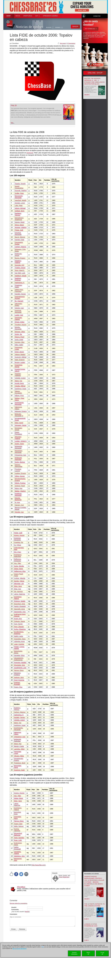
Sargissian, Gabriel (18, 318)
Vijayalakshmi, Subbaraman (19, 659)
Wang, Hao (18, 488)
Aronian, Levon (20, 203)
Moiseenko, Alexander (19, 447)
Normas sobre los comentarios (18, 903)
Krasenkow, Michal (19, 366)
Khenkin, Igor (19, 512)
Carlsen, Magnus (20, 247)
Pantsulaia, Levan (17, 752)
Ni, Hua (17, 502)
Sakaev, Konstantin (18, 392)
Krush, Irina (18, 618)
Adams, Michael (20, 208)
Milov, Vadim (19, 345)
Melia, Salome (19, 826)
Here (42, 947)
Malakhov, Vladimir (18, 261)
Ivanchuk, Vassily (20, 200)
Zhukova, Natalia (19, 601)
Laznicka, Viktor (19, 749)
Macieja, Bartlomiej (18, 499)
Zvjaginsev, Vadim (18, 286)
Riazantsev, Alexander (19, 451)
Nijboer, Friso (19, 395)
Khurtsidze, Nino (19, 665)
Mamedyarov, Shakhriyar (19, 218)
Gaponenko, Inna (20, 612)
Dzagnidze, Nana (20, 639)
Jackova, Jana (19, 677)
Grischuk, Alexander (18, 233)
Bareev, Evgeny (20, 258)
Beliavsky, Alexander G (19, 415)
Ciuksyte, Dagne (19, 621)
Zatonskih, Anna (19, 609)
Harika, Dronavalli (17, 848)
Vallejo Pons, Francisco (19, 290)
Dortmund (29, 153)
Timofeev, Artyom (20, 325)
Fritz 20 (14, 105)
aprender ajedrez (50, 16)
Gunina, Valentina (17, 830)
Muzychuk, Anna (19, 604)
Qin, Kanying (18, 591)
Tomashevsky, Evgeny (18, 759)
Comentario (13, 914)
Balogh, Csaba (19, 746)
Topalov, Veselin (20, 184)
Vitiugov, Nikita (19, 756)
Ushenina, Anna (19, 641)
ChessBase (21, 887)
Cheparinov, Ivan (20, 455)
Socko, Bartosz (20, 462)
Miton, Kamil (19, 423)
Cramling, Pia (18, 542)
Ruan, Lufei (18, 840)
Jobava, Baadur (20, 354)
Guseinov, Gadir (19, 770)
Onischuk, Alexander (18, 311)
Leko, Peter (19, 205)
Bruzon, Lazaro (20, 362)
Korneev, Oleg (19, 342)
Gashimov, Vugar (20, 389)
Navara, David (19, 222)
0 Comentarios (71, 43)
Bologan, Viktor (20, 332)
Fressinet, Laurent (18, 470)
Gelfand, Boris (19, 211)
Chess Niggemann (64, 877)
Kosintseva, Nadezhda (18, 555)
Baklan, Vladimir (20, 491)
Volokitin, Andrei (20, 378)
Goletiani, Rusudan (17, 683)
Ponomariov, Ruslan (19, 243)
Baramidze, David (18, 766)
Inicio (18, 16)
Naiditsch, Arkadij (20, 276)
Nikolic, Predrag (20, 483)
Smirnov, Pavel (20, 486)
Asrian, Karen (19, 444)
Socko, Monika (19, 566)
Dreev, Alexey (19, 352)
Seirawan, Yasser (20, 425)
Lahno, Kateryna (19, 594)
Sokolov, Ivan (19, 308)
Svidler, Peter (19, 193)
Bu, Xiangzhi (19, 301)
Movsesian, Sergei (18, 429)
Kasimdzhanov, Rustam (20, 297)
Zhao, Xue (17, 589)
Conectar (96, 16)
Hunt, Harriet (18, 624)
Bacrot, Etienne (20, 237)
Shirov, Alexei (19, 225)
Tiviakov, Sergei (20, 268)
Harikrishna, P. (19, 282)
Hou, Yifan (17, 563)
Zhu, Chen (17, 552)
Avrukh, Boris (19, 383)
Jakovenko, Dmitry (18, 304)
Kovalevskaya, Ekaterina (19, 632)
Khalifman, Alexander (18, 494)
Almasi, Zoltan (19, 322)
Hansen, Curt (19, 505)
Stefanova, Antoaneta (17, 560)
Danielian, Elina (19, 655)
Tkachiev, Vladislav (18, 374)
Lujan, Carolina (19, 644)
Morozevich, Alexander (19, 196)
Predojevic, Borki (19, 763)
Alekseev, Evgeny (21, 411)
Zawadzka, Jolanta (17, 852)
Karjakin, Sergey (20, 294)
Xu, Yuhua (17, 545)
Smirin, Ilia (18, 334)
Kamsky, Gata (19, 240)
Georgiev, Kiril (19, 265)
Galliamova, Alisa (20, 571)
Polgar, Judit (19, 230)
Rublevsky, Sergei (18, 254)
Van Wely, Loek (20, 273)
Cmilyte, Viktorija (19, 578)
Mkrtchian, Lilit (19, 583)
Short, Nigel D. (20, 270)
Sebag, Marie (18, 569)
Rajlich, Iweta (18, 636)
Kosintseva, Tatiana (18, 597)
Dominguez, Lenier (19, 348)
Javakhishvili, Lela (20, 668)
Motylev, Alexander (18, 328)
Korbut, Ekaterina (20, 629)
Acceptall (102, 953)
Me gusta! (63, 43)
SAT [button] (37, 16)
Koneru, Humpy (19, 535)
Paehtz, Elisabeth (20, 606)
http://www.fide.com (38, 865)
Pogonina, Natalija (20, 662)
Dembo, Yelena (19, 581)
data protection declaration (19, 948)
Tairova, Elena (19, 670)
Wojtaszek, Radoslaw (18, 458)
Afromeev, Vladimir (18, 437)
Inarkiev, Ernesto (20, 473)
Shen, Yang (18, 586)
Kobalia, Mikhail (20, 386)
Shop (9, 16)
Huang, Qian (18, 687)
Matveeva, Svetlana (17, 674)
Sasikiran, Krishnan (18, 279)
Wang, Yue (18, 381)
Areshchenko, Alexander (19, 403)
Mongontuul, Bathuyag (18, 834)
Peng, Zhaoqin (19, 626)
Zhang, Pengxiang (18, 433)
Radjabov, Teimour (18, 214)
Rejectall (88, 953)
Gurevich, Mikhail (20, 357)
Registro (27, 911)
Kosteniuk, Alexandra (17, 539)
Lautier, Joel (19, 315)
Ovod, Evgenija (19, 680)
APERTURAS (27, 16)
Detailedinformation (74, 953)
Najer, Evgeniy (19, 360)
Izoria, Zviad (19, 339)
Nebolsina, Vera (19, 856)
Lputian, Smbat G (20, 441)
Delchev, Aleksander (18, 465)
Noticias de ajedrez (29, 27)
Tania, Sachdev (19, 838)
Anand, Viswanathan (19, 187)
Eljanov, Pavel (19, 337)
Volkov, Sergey (20, 476)
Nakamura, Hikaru (18, 408)
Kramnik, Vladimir (21, 190)
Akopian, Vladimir (20, 227)
